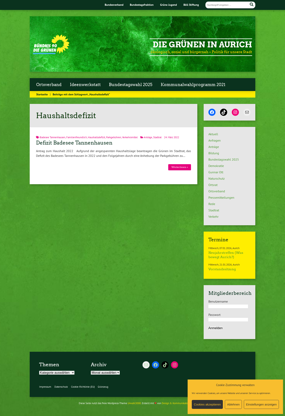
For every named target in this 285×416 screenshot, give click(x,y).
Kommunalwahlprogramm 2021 (193, 84)
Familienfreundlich (76, 137)
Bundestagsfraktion (142, 5)
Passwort (214, 315)
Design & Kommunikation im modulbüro (184, 403)
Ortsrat (213, 185)
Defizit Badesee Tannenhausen (74, 143)
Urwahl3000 (134, 403)
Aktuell (213, 134)
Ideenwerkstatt (85, 84)
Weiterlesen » (179, 167)
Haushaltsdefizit (96, 137)
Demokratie (216, 166)
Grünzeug (103, 386)
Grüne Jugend (168, 5)
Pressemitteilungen (221, 197)
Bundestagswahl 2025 (130, 84)
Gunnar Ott (215, 172)
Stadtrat (157, 137)
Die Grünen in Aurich (202, 44)
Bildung (213, 153)
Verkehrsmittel (130, 137)
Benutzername (218, 301)
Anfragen (214, 140)
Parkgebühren (113, 137)
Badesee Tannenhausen (52, 137)
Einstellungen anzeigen (261, 404)
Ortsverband (49, 84)
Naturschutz (216, 178)
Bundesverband (114, 5)
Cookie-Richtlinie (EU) (83, 386)
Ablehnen (233, 404)
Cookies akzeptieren (207, 404)
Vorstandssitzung (222, 269)
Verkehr (213, 217)
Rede (211, 204)
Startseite (42, 94)
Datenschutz (61, 386)
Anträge (148, 137)
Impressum (45, 386)
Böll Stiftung (191, 5)
